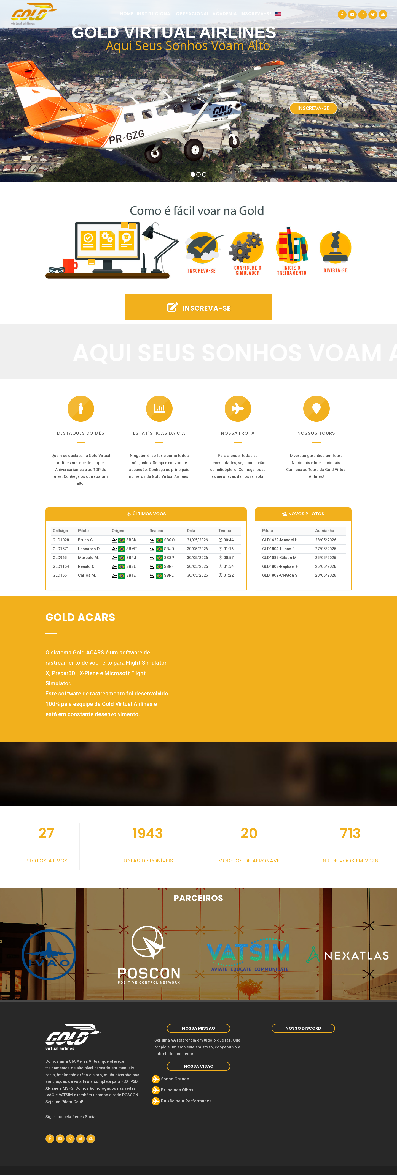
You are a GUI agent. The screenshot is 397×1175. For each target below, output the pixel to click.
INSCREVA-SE (198, 307)
